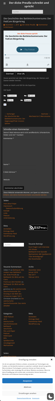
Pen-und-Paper (9, 331)
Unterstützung (9, 218)
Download (10, 74)
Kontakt (6, 211)
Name (6, 164)
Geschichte (8, 329)
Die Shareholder (35, 259)
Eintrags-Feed (9, 231)
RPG (5, 338)
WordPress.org (9, 236)
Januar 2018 (33, 272)
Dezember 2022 (35, 270)
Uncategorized (9, 343)
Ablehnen (27, 387)
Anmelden (7, 229)
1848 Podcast (9, 317)
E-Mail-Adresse (10, 172)
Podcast (6, 215)
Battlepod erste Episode (38, 252)
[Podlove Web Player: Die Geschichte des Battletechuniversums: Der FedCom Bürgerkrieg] (27, 49)
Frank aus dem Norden (12, 282)
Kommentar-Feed (10, 233)
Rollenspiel (8, 336)
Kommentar (9, 138)
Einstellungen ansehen (27, 393)
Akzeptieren (27, 381)
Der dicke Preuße (28, 25)
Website (7, 180)
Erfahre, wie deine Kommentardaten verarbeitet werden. (25, 195)
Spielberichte (9, 340)
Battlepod (7, 326)
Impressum (35, 398)
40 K (5, 319)
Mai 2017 (32, 275)
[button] (51, 359)
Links (5, 213)
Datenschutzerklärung (24, 398)
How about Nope (10, 203)
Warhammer (8, 345)
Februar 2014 (34, 277)
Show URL (21, 74)
